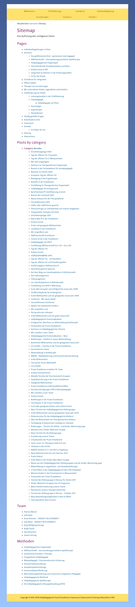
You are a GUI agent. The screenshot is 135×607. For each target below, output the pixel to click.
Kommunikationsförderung (37, 570)
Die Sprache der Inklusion (43, 312)
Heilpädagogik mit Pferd (49, 103)
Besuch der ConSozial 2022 (43, 195)
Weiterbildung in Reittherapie (45, 352)
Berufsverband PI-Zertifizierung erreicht (49, 192)
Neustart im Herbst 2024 (42, 172)
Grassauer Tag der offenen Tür (45, 175)
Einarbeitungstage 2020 (42, 151)
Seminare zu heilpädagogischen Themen (49, 329)
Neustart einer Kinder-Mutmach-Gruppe (50, 429)
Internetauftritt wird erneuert (45, 500)
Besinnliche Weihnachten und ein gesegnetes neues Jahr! (57, 342)
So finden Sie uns (39, 129)
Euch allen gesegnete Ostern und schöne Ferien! (53, 406)
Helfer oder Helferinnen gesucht (46, 205)
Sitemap (28, 133)
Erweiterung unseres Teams (43, 436)
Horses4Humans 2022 (41, 202)
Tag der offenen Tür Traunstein (45, 155)
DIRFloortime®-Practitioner (44, 235)
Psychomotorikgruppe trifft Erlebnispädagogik (53, 389)
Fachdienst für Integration (36, 79)
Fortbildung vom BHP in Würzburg (47, 285)
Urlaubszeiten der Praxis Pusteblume (48, 439)
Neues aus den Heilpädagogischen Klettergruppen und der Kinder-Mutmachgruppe (70, 463)
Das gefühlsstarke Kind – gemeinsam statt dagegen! (55, 56)
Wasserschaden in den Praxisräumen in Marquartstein (56, 473)
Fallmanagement (39, 279)
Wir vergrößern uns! (40, 232)
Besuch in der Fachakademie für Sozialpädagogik (53, 168)
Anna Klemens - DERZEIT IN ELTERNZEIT (42, 518)
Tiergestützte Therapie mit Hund (46, 212)
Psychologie (36, 106)
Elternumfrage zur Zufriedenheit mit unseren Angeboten (57, 208)
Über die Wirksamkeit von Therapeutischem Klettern (55, 419)
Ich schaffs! (36, 366)
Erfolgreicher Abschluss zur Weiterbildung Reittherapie (56, 322)
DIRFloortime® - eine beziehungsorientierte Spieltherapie (51, 550)
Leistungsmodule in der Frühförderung (49, 96)
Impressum (29, 123)
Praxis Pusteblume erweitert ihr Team (48, 369)
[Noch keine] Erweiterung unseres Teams (49, 486)
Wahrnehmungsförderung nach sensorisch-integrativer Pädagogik (55, 574)
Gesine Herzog (31, 535)
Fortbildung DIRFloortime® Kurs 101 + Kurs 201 (53, 245)
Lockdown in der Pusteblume (44, 229)
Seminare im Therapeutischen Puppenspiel (51, 165)
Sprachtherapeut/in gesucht (44, 269)
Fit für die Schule (39, 76)
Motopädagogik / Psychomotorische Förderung (46, 560)
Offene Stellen (31, 83)
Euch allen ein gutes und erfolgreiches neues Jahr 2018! (56, 289)
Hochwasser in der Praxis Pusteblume (48, 403)
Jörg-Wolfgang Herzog (34, 525)
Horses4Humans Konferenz (44, 302)
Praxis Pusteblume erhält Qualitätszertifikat (51, 386)
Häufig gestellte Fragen (35, 116)
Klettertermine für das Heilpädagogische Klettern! (54, 416)
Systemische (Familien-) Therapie (39, 553)
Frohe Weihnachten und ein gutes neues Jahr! (52, 316)
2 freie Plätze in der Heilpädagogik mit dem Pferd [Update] (58, 470)
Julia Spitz (28, 515)
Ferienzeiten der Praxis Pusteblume (47, 326)
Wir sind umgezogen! (41, 161)
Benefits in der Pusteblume (43, 182)
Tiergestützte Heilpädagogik (37, 557)
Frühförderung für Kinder (36, 93)
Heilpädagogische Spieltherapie (39, 580)
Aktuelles (38, 148)
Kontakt (28, 126)
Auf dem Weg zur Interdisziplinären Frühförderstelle (55, 272)
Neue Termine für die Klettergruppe (47, 433)
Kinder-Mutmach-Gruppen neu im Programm (52, 483)
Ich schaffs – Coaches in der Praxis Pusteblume (53, 346)
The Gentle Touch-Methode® (44, 362)
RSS (113, 597)
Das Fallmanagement (41, 275)
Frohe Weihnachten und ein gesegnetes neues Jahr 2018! (57, 295)
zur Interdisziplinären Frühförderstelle (49, 282)
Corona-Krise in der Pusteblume (46, 239)
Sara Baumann (30, 532)
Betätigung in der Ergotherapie (45, 178)
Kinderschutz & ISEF (40, 69)
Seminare (28, 52)
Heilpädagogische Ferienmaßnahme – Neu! (51, 336)
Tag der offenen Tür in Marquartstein (48, 158)
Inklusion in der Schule (41, 446)
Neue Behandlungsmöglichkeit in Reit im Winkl (53, 496)
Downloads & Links (33, 119)
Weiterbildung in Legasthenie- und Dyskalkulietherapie (57, 466)
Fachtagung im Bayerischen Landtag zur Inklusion (54, 423)
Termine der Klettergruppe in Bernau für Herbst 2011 (55, 480)
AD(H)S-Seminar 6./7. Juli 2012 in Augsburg (50, 449)
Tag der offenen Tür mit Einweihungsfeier (50, 262)
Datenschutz (30, 136)
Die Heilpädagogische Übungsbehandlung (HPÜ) (46, 584)
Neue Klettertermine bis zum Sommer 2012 (51, 453)
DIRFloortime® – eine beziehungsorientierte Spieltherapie (58, 59)
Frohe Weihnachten (40, 359)
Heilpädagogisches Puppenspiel (46, 62)
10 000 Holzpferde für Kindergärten (47, 292)
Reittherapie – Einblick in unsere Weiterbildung (53, 339)
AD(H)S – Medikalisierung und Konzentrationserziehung (57, 356)
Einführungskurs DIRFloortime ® (46, 265)
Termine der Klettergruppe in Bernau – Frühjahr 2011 (55, 493)
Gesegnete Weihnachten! (42, 382)
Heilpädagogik (38, 99)
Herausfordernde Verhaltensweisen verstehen (52, 66)
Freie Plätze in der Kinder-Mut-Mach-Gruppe (52, 460)
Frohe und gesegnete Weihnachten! (47, 225)
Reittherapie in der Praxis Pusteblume (48, 399)
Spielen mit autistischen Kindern (46, 305)
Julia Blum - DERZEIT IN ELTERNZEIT (40, 522)
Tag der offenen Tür (40, 249)
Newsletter (105, 597)
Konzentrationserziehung (36, 564)
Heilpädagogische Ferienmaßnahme (48, 319)
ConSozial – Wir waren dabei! (44, 299)
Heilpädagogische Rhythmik (37, 577)
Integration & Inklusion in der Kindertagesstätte (53, 73)
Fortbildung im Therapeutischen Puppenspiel (52, 185)
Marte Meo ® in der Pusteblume (46, 218)
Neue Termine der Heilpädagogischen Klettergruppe (55, 409)
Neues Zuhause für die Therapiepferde (49, 198)
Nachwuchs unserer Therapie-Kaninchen (50, 490)
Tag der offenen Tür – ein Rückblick (47, 259)
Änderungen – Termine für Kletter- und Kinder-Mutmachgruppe (60, 426)
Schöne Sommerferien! (41, 372)
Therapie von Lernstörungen (37, 86)
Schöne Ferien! (38, 222)
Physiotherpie (37, 113)
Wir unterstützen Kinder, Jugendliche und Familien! (48, 89)
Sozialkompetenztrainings (36, 567)
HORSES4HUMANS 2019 (42, 255)
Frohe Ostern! (37, 456)
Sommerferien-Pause (41, 349)
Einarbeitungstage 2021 (42, 215)
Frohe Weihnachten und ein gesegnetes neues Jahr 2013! (57, 413)
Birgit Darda (29, 528)
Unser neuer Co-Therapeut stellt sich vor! (50, 443)
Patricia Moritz (31, 512)
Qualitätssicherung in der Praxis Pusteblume (52, 379)
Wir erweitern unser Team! (43, 332)
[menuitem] (30, 11)
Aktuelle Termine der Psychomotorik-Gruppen (52, 376)
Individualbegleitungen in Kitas (39, 49)
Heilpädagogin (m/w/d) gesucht (45, 188)
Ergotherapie (37, 109)
